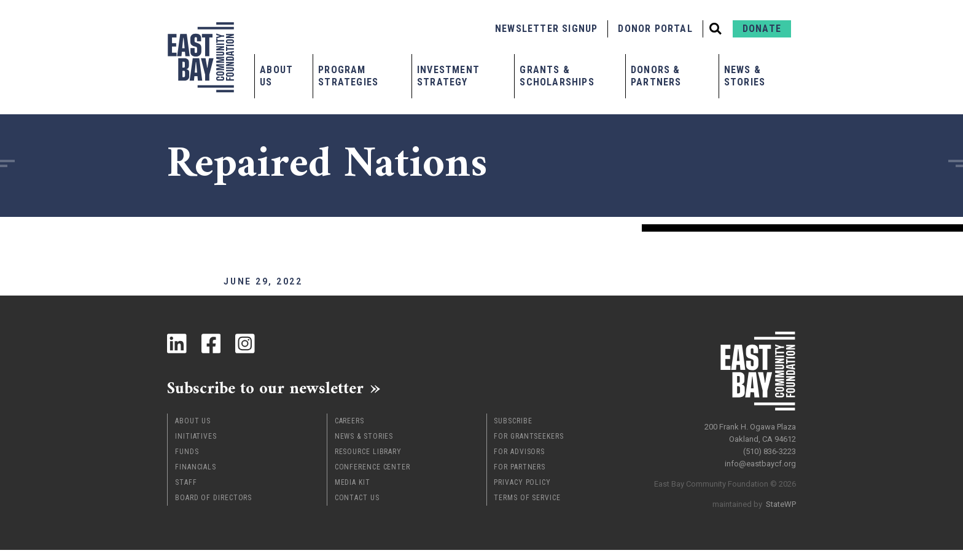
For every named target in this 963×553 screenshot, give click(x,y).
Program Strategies (348, 76)
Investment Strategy (448, 76)
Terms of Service (527, 500)
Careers (349, 424)
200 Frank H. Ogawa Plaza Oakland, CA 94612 (750, 429)
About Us (276, 76)
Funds (187, 454)
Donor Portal (655, 28)
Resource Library (368, 454)
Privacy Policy (522, 485)
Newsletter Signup (546, 28)
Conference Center (372, 470)
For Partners (519, 470)
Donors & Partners (656, 76)
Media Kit (352, 485)
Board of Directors (213, 500)
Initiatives (196, 439)
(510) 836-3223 (769, 447)
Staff (186, 485)
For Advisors (519, 454)
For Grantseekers (528, 439)
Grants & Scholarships (557, 76)
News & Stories (744, 76)
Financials (195, 470)
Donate (762, 28)
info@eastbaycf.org (760, 460)
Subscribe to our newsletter (277, 389)
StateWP (781, 500)
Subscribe (513, 424)
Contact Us (357, 500)
